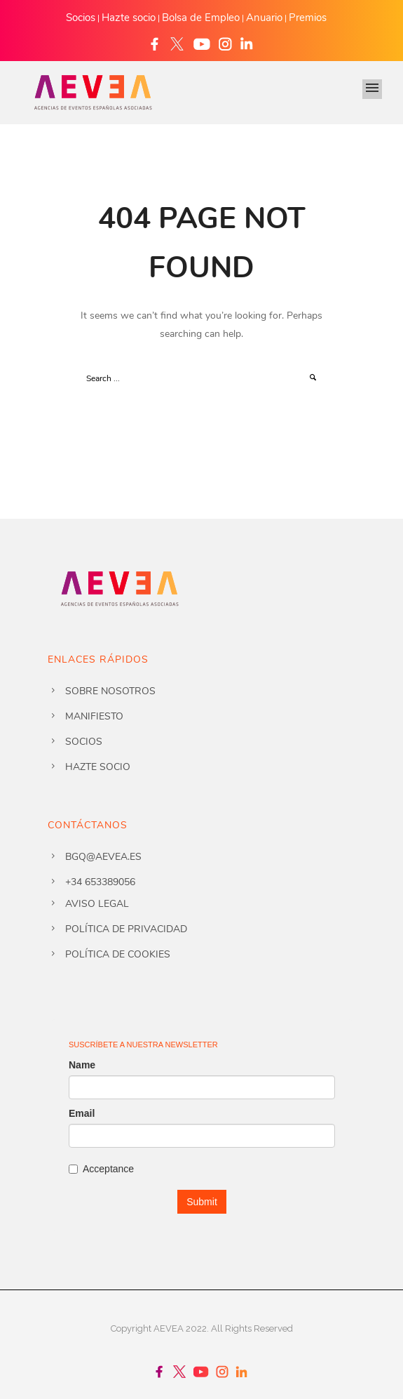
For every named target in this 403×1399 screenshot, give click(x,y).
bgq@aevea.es (103, 856)
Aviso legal (97, 903)
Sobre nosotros (110, 691)
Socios (80, 18)
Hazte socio (129, 18)
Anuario (264, 18)
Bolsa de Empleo (201, 18)
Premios (308, 18)
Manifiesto (94, 716)
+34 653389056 (100, 882)
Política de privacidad (126, 929)
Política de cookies (117, 954)
